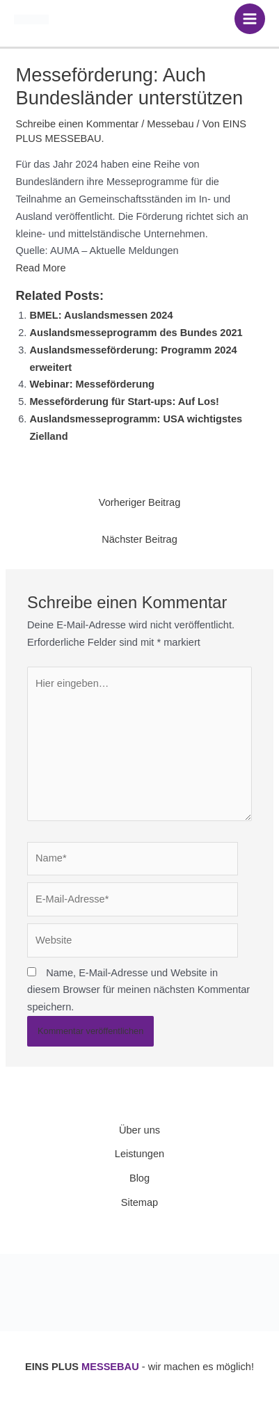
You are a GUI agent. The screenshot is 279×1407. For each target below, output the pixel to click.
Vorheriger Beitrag (140, 502)
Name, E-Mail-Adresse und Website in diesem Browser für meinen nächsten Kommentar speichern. (138, 990)
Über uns (139, 1130)
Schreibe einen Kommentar (76, 123)
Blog (139, 1178)
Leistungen (139, 1153)
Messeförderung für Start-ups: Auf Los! (123, 401)
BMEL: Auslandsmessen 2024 (101, 315)
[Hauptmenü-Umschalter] (249, 18)
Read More (40, 267)
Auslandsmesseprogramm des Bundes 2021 (135, 332)
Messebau (170, 123)
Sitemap (139, 1202)
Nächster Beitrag (139, 539)
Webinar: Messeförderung (91, 384)
